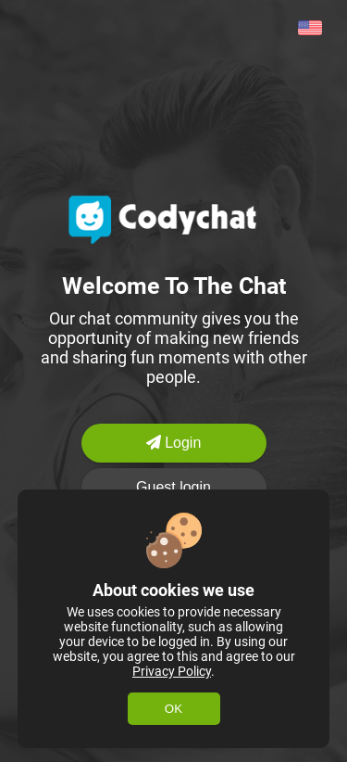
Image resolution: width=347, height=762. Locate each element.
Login (174, 443)
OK (173, 709)
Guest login (173, 487)
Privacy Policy (171, 671)
